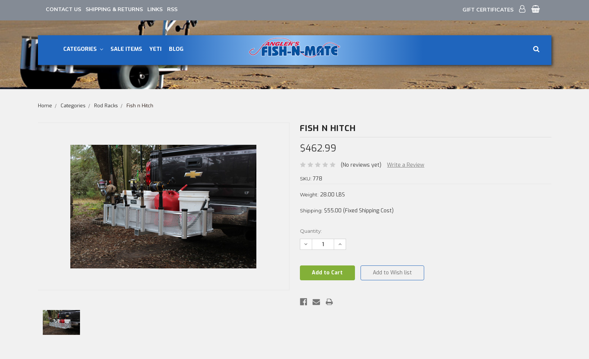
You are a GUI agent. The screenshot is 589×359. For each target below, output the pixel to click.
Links (155, 9)
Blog (176, 49)
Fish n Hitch (140, 105)
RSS (172, 9)
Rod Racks (106, 105)
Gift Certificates (487, 9)
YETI (155, 49)
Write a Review (405, 165)
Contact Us (63, 9)
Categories (83, 49)
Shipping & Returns (114, 9)
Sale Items (126, 49)
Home (45, 105)
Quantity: (311, 231)
